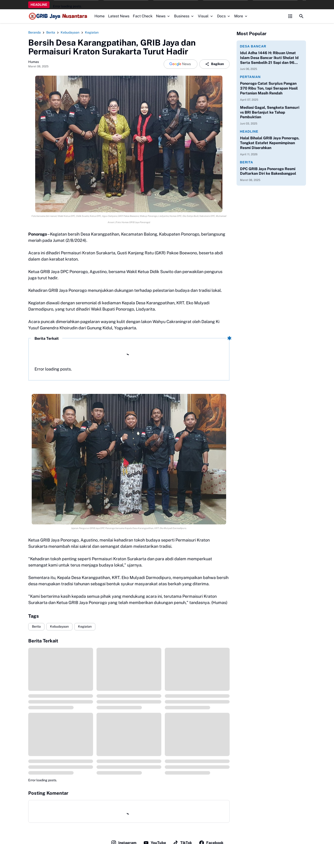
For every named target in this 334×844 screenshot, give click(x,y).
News (163, 16)
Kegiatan (85, 626)
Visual (206, 16)
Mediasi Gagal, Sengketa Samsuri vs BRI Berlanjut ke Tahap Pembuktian (269, 112)
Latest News (118, 16)
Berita (36, 626)
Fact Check (143, 16)
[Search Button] (301, 16)
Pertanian (250, 77)
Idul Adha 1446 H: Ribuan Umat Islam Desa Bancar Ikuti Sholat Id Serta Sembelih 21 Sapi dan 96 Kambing (269, 58)
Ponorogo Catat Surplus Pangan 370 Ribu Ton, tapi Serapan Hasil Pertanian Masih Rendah (269, 88)
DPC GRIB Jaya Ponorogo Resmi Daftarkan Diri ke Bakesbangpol (268, 171)
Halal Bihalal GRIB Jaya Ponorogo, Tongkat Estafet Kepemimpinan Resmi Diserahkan (269, 143)
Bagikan (214, 64)
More (241, 16)
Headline (249, 131)
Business (184, 16)
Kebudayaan (59, 626)
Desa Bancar (253, 46)
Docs (224, 16)
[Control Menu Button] (290, 16)
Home (99, 16)
